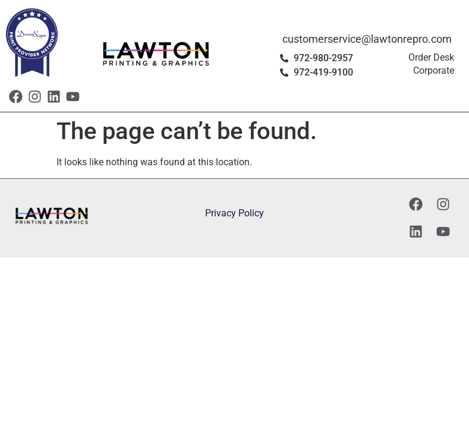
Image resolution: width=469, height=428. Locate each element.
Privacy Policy (234, 213)
